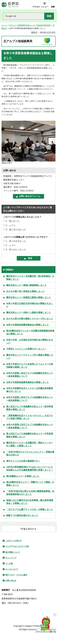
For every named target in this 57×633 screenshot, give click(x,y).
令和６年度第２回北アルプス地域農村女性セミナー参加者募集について (29, 399)
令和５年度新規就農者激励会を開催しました (27, 324)
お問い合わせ (10, 580)
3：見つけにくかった (16, 249)
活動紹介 (9, 269)
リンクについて (11, 569)
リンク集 (9, 563)
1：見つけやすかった (16, 241)
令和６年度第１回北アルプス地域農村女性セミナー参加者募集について (29, 374)
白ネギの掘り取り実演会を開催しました (25, 291)
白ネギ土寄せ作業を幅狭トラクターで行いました (29, 318)
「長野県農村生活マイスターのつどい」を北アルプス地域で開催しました (29, 417)
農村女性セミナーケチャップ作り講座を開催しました (29, 356)
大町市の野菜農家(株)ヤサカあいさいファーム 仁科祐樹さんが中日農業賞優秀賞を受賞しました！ (29, 468)
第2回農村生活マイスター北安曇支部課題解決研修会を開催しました (30, 332)
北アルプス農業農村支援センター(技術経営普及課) (29, 25)
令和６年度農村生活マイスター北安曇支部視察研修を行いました (29, 389)
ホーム (4, 25)
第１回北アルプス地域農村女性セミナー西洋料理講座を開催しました (29, 408)
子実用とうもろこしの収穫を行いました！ (26, 349)
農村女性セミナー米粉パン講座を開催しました (28, 312)
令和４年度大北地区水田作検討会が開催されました (29, 305)
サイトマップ (10, 558)
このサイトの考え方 (13, 541)
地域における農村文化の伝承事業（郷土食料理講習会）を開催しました (29, 501)
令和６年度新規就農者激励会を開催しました (27, 382)
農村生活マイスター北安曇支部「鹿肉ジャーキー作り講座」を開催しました (29, 444)
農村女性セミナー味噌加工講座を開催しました (28, 297)
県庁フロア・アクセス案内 (16, 575)
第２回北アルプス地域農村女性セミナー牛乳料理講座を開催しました (29, 435)
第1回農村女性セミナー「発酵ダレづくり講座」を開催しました (30, 483)
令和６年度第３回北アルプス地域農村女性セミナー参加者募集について (29, 426)
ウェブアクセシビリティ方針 (17, 546)
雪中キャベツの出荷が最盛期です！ (23, 461)
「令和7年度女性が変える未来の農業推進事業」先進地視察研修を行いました (30, 492)
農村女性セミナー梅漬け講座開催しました (26, 285)
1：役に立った (13, 221)
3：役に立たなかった (16, 229)
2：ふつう (11, 225)
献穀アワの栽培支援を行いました (22, 515)
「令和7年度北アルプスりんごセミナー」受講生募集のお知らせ (30, 453)
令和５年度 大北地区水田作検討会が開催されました (29, 341)
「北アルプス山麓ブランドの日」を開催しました (29, 509)
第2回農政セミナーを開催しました (22, 476)
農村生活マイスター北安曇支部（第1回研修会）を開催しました (30, 277)
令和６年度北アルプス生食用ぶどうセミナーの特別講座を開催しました (29, 365)
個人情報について (12, 552)
